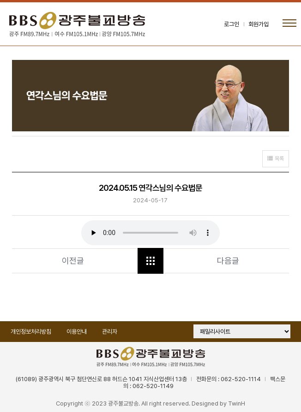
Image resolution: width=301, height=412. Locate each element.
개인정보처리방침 (31, 331)
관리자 (109, 331)
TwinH (236, 403)
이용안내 (76, 331)
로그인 (231, 24)
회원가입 (258, 24)
